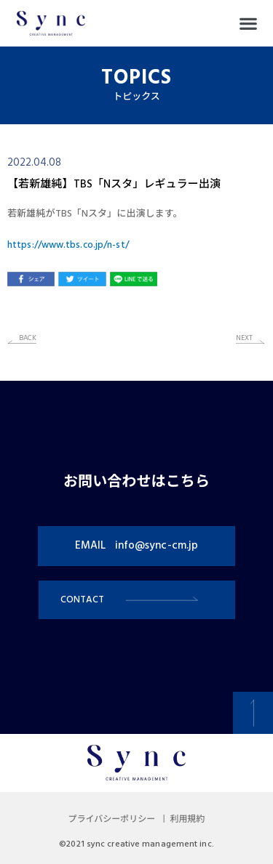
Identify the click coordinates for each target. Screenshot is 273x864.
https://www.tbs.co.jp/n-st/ (68, 245)
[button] (248, 23)
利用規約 (187, 819)
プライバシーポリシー (112, 819)
